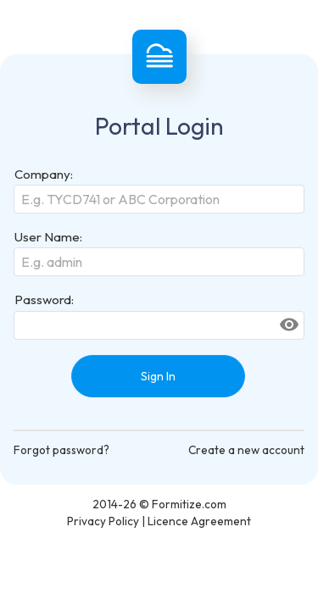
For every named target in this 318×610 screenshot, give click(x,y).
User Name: (48, 237)
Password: (44, 299)
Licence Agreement (199, 521)
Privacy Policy (103, 521)
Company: (43, 174)
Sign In (158, 376)
